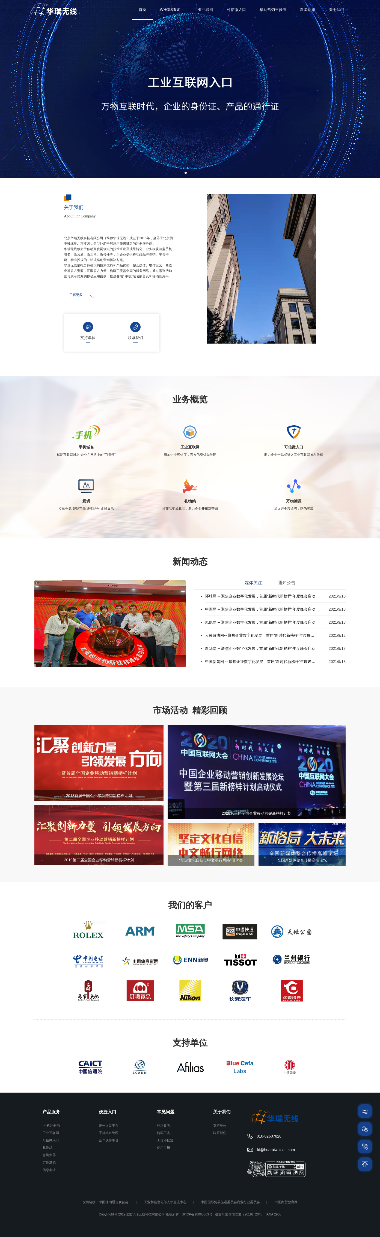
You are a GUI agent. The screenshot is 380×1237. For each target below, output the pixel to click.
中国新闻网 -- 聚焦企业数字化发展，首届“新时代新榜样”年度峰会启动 (261, 661)
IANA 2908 (273, 1214)
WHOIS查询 (170, 9)
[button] (186, 173)
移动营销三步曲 (273, 9)
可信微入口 (236, 9)
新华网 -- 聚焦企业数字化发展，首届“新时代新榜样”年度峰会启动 (260, 648)
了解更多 (75, 295)
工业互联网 (203, 9)
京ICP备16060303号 (197, 1214)
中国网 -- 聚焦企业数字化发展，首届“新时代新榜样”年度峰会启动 (260, 609)
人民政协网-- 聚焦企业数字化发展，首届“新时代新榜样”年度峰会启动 (261, 635)
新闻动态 (307, 9)
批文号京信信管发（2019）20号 (238, 1214)
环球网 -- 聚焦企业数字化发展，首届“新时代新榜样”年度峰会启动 (260, 596)
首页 (142, 9)
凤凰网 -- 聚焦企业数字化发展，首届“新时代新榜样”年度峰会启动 (260, 622)
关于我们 (336, 9)
